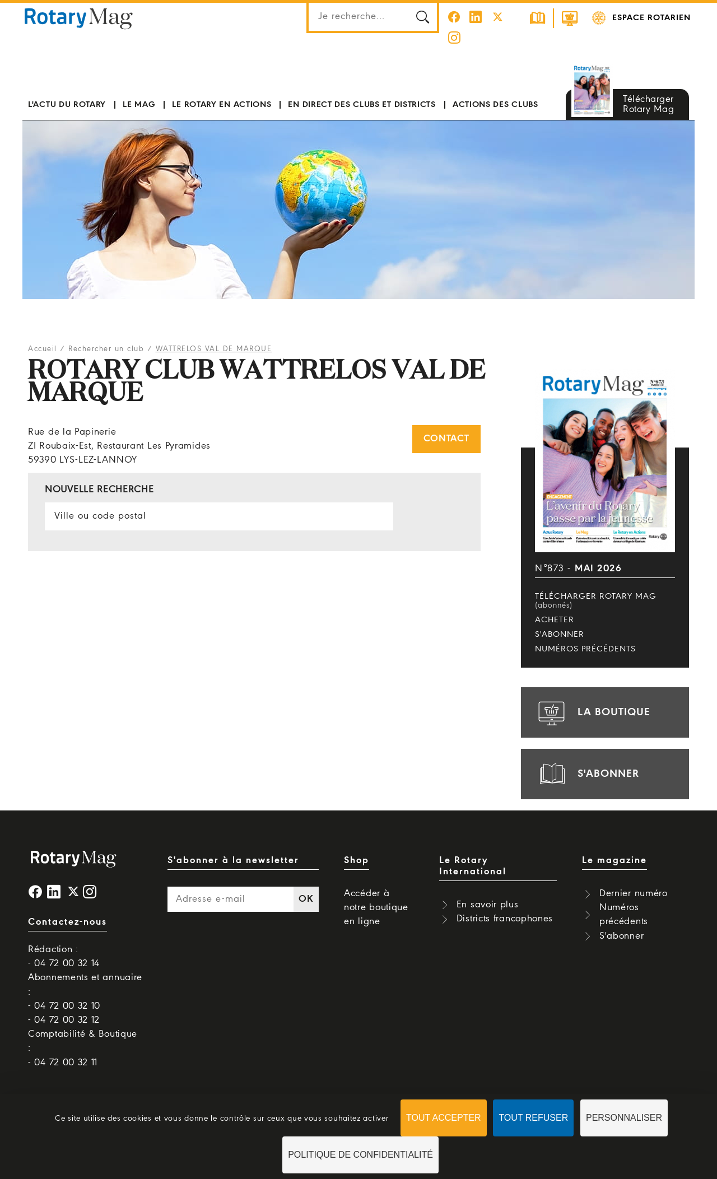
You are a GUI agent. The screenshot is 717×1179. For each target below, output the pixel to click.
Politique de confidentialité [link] (360, 1154)
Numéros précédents (585, 649)
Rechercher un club (106, 349)
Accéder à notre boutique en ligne (376, 907)
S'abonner (559, 634)
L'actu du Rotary (67, 104)
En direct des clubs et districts (361, 104)
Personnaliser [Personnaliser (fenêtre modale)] (624, 1117)
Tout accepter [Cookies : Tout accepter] (443, 1117)
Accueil (42, 349)
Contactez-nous (67, 922)
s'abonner (587, 774)
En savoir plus (488, 905)
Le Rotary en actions (221, 104)
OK (306, 899)
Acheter (554, 620)
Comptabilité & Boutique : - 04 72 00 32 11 (82, 1048)
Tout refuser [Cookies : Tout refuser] (533, 1117)
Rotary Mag (79, 18)
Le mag (139, 104)
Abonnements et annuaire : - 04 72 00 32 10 (85, 991)
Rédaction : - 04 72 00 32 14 (64, 956)
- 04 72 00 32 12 (64, 1020)
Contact (446, 439)
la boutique (592, 712)
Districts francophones (505, 919)
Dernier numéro (633, 893)
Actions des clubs (495, 104)
